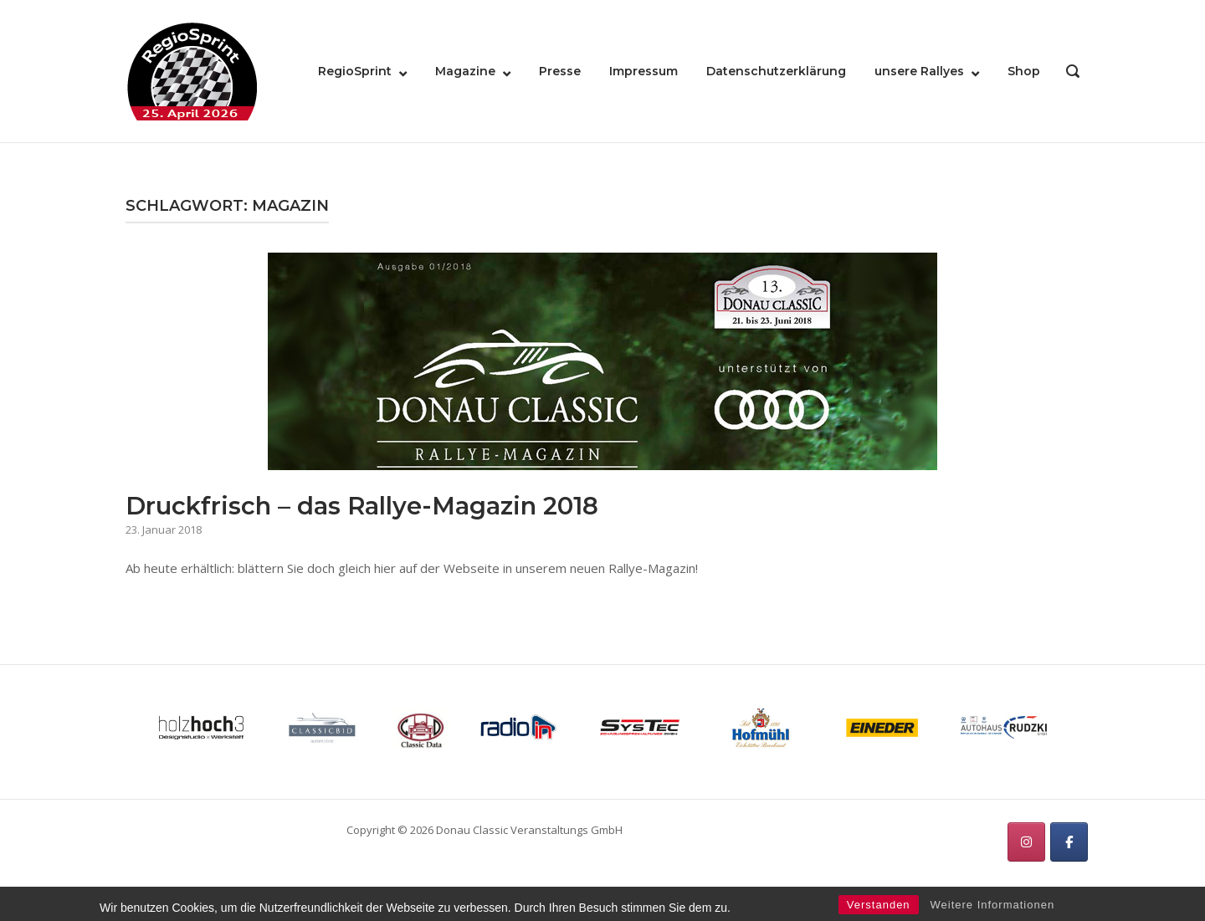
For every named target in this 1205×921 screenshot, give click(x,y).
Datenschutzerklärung (776, 71)
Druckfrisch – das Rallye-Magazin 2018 (362, 505)
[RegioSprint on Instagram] (1026, 842)
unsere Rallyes (919, 71)
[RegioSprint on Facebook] (1069, 842)
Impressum (643, 71)
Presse (560, 71)
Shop (1024, 71)
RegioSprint (355, 71)
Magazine (465, 71)
